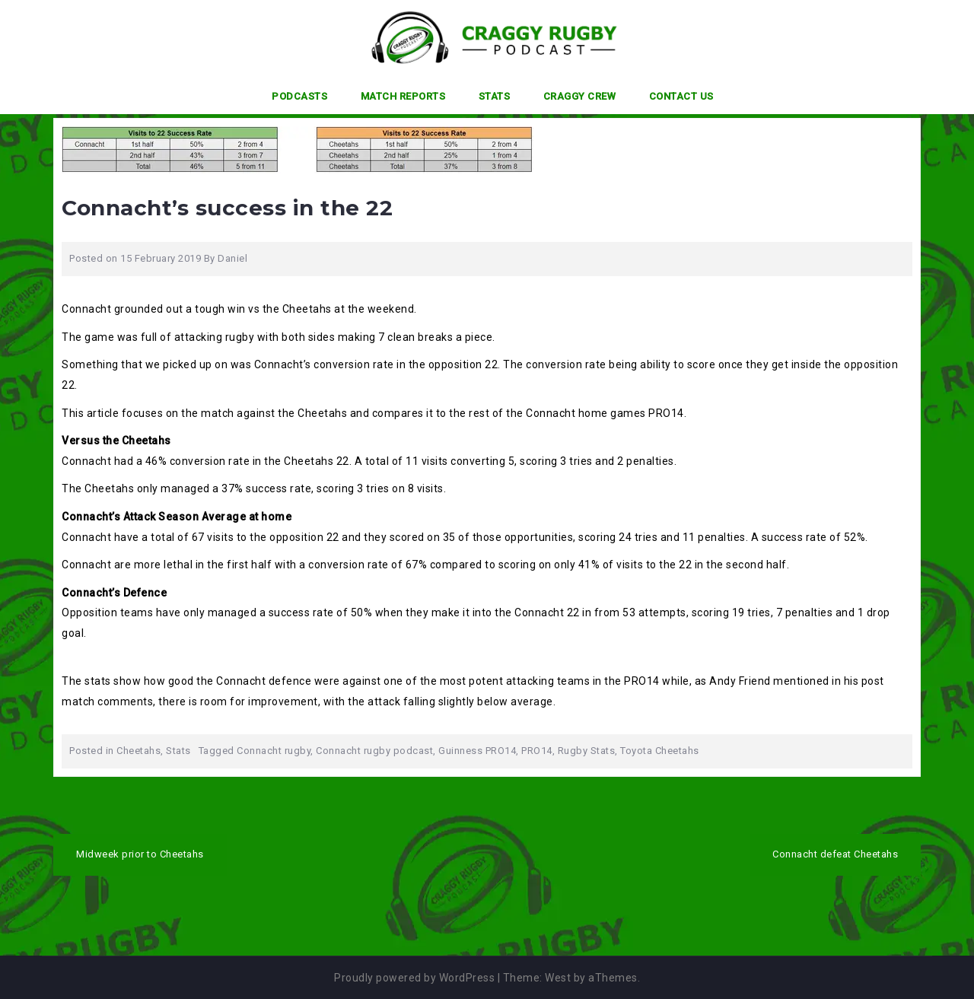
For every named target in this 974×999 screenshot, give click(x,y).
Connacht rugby (273, 750)
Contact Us (681, 96)
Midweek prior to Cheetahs (140, 854)
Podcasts (299, 96)
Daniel (232, 258)
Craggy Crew (579, 96)
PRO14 (536, 750)
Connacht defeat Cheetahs (835, 854)
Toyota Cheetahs (659, 750)
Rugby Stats (587, 750)
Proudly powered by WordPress (414, 978)
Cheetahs (138, 750)
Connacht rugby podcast (374, 750)
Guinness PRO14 (477, 750)
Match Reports (403, 96)
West (558, 978)
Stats (495, 96)
